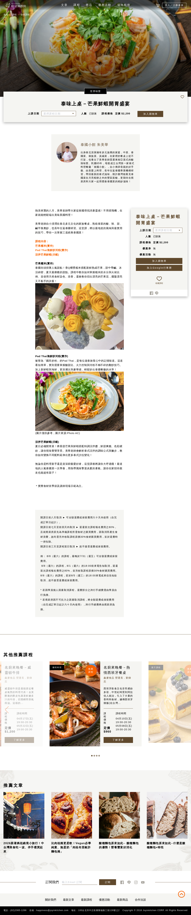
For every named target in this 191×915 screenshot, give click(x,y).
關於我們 (50, 899)
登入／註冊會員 (174, 5)
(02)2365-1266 (18, 910)
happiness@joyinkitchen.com (52, 910)
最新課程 (86, 899)
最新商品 (122, 899)
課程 (76, 4)
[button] (92, 755)
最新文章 (68, 899)
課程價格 (107, 113)
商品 (89, 4)
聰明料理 (57, 667)
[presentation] (6, 709)
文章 (64, 4)
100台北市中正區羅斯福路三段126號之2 (99, 910)
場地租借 (124, 4)
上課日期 (33, 113)
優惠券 (146, 248)
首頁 (5, 14)
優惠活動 (105, 4)
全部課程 (25, 14)
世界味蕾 (95, 91)
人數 (84, 113)
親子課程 (156, 667)
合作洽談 (140, 899)
